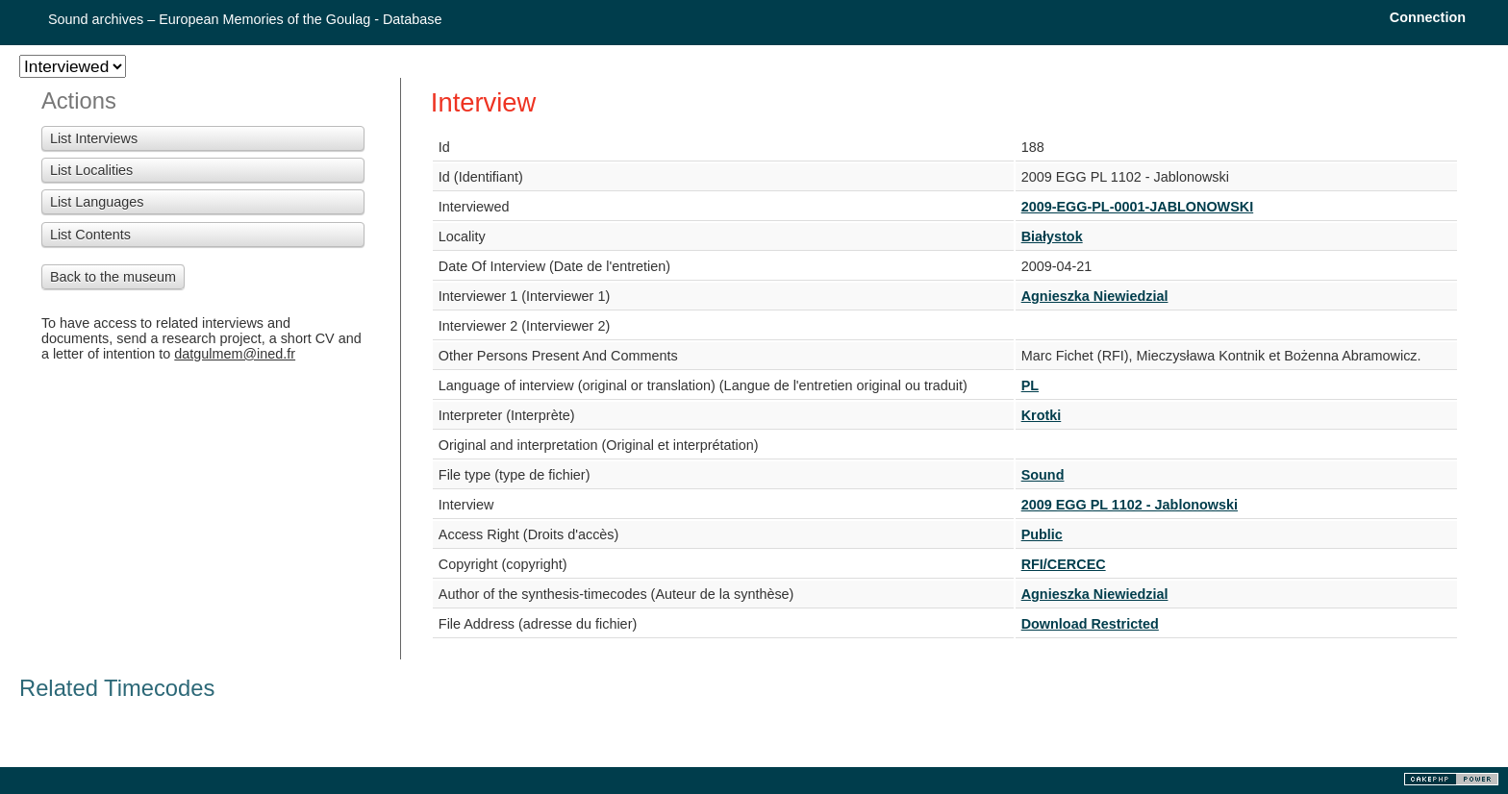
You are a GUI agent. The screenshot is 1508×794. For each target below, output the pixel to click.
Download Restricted (1090, 624)
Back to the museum (113, 277)
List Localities (91, 170)
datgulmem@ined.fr (234, 353)
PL (1030, 385)
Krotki (1041, 415)
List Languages (97, 202)
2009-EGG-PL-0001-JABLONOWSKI (1137, 206)
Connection (1428, 17)
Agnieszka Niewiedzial (1095, 296)
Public (1042, 534)
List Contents (90, 234)
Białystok (1052, 236)
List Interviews (94, 138)
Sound (1043, 475)
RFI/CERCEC (1063, 564)
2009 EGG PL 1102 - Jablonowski (1129, 504)
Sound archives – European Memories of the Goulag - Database (245, 19)
